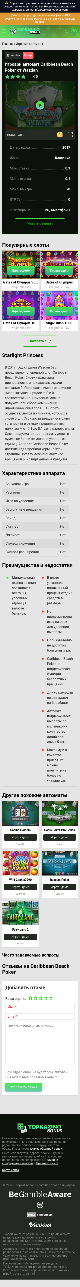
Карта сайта (10, 1170)
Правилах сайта (47, 1163)
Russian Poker (59, 879)
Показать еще (40, 341)
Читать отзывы (39, 223)
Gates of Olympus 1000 (21, 323)
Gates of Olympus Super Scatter (21, 282)
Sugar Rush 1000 (59, 323)
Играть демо (21, 270)
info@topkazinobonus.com (51, 9)
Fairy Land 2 (20, 929)
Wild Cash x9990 (20, 879)
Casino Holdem (20, 830)
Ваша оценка (15, 999)
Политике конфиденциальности (30, 1161)
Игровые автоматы (29, 44)
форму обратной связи (46, 1148)
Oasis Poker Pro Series (59, 830)
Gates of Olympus (59, 282)
